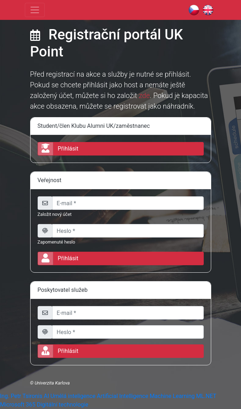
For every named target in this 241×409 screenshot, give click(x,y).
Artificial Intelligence (122, 396)
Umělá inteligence (72, 396)
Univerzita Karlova (52, 383)
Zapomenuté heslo (56, 242)
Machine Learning (172, 396)
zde (144, 95)
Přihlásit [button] (58, 148)
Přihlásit (58, 258)
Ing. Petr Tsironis (21, 396)
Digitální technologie (62, 404)
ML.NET (206, 396)
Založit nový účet (55, 214)
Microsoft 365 (17, 404)
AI (46, 396)
